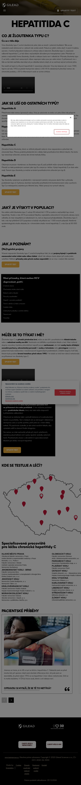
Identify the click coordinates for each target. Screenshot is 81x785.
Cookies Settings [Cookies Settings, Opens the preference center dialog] (61, 131)
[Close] (70, 117)
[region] (40, 126)
